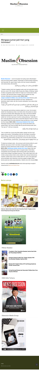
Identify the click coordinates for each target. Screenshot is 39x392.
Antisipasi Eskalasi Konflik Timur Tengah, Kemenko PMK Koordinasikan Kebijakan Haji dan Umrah (21, 258)
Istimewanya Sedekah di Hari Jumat (25, 122)
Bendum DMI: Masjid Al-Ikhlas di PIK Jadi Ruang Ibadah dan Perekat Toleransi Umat (22, 264)
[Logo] (19, 3)
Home (2, 363)
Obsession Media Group (13, 165)
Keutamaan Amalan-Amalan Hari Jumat (17, 148)
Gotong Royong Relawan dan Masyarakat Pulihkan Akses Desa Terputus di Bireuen (23, 271)
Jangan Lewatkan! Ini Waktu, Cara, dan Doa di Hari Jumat (15, 97)
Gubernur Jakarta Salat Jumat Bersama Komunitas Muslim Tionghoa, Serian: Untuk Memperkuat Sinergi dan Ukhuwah (18, 209)
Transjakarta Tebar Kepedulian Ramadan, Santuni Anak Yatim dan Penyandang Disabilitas (22, 252)
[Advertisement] (19, 17)
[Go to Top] (37, 364)
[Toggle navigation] (3, 30)
